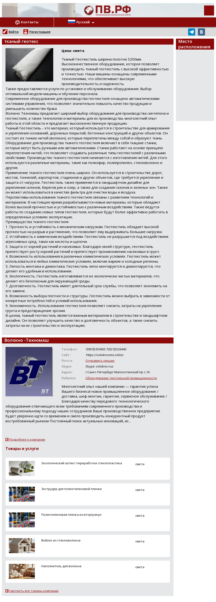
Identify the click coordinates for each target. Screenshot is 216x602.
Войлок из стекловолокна (60, 540)
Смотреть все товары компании (33, 591)
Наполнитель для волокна (61, 566)
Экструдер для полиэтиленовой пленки (71, 489)
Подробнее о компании (27, 439)
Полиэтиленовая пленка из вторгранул (71, 514)
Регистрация (39, 32)
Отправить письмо (100, 360)
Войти (14, 32)
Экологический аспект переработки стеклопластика (81, 463)
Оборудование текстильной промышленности (121, 378)
